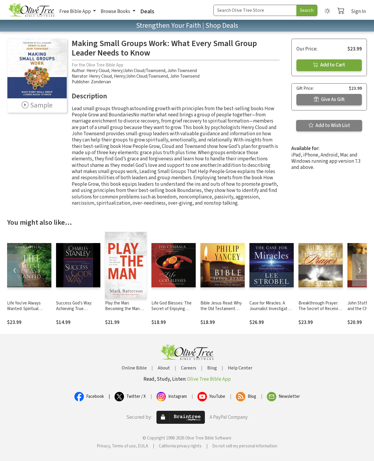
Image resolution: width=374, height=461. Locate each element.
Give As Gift (329, 99)
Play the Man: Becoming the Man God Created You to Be (123, 311)
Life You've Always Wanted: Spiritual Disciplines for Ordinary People (28, 311)
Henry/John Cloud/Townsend (138, 71)
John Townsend (182, 71)
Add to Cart (329, 65)
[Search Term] (255, 10)
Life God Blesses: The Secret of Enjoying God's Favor (171, 308)
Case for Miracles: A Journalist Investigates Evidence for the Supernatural (270, 311)
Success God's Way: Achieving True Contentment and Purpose (74, 311)
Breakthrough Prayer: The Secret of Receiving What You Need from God (320, 311)
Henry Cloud (97, 71)
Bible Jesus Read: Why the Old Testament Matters (221, 308)
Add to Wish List (329, 125)
